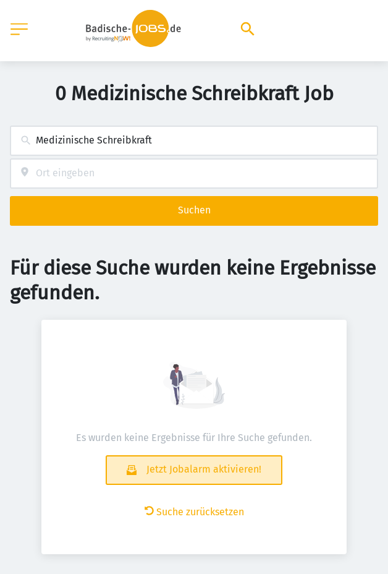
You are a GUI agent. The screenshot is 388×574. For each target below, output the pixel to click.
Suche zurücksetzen (194, 512)
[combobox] (194, 141)
